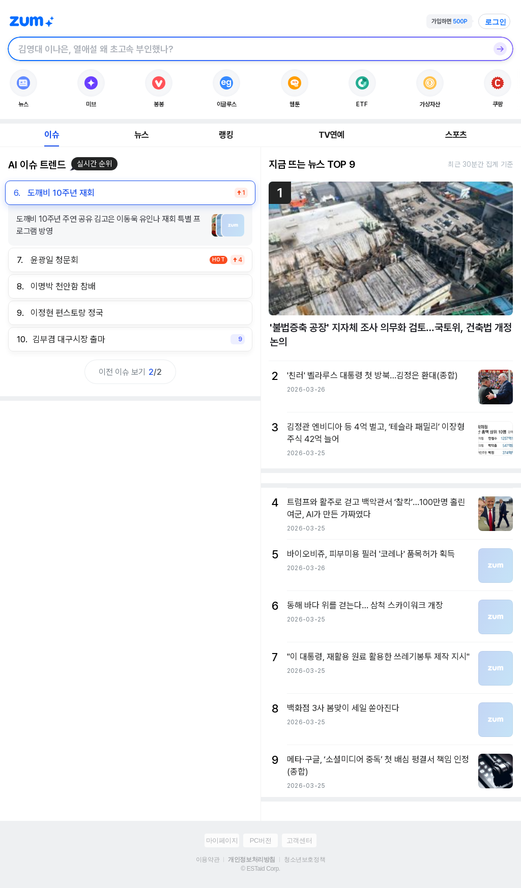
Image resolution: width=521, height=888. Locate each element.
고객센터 (299, 840)
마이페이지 (222, 840)
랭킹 (226, 135)
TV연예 (331, 135)
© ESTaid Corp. (260, 868)
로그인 (495, 22)
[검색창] (247, 49)
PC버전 (260, 840)
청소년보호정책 (304, 859)
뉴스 (141, 135)
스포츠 (456, 135)
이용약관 (207, 859)
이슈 (51, 135)
